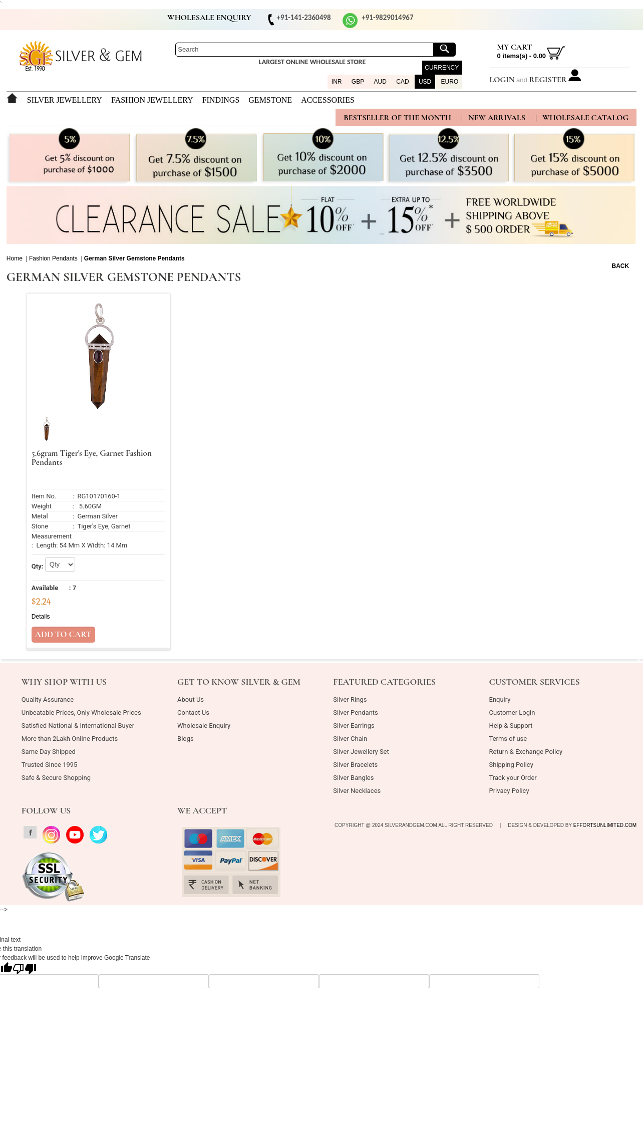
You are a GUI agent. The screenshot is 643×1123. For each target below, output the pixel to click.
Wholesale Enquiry (203, 725)
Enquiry (500, 699)
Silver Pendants (355, 712)
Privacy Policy (509, 790)
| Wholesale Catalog (581, 118)
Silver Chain (350, 738)
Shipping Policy (511, 764)
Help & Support (511, 725)
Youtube (56, 19)
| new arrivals (493, 118)
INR (337, 81)
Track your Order (513, 777)
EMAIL (94, 19)
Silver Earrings (353, 725)
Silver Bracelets (355, 764)
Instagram (37, 19)
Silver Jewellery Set (361, 751)
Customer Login (512, 712)
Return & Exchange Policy (526, 751)
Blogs (185, 738)
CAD (402, 81)
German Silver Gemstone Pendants (134, 258)
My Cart (514, 47)
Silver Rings (350, 699)
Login (502, 80)
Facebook (18, 19)
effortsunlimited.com (604, 825)
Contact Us (193, 712)
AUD (380, 81)
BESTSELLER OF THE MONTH (397, 118)
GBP (358, 81)
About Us (190, 699)
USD (425, 81)
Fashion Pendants (53, 258)
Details (41, 616)
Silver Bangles (353, 777)
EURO (450, 81)
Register (548, 80)
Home (15, 258)
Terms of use (508, 738)
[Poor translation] (25, 968)
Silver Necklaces (357, 790)
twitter (75, 19)
